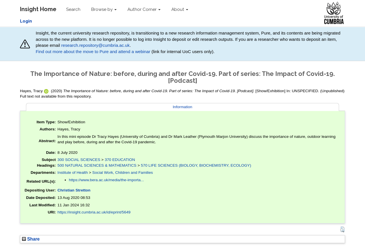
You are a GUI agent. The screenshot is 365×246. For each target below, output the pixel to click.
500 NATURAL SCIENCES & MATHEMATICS (97, 165)
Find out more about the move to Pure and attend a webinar (93, 51)
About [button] (179, 9)
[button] (342, 229)
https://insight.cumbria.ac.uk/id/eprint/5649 (94, 212)
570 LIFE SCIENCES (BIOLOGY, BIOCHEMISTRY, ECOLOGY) (196, 165)
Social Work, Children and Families (122, 172)
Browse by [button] (104, 9)
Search (73, 9)
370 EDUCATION (120, 160)
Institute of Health (73, 172)
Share (31, 239)
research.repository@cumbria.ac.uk (95, 45)
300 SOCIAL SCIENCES (79, 160)
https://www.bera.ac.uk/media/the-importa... (106, 180)
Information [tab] (182, 107)
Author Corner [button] (144, 9)
